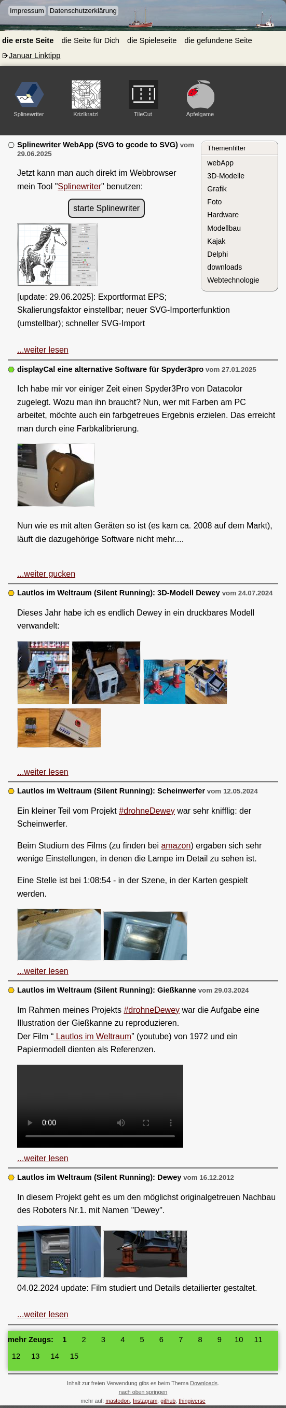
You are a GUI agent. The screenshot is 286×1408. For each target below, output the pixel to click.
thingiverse (192, 1401)
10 (239, 1339)
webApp (220, 163)
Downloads (203, 1383)
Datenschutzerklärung (83, 11)
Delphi (217, 254)
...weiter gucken (46, 573)
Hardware (223, 215)
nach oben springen (143, 1392)
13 (35, 1356)
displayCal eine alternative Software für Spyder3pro (110, 369)
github (167, 1401)
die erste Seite (27, 40)
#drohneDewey (147, 810)
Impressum (27, 11)
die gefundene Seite (218, 40)
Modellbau (224, 228)
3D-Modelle (225, 176)
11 (258, 1339)
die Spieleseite (151, 40)
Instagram (145, 1401)
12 (16, 1356)
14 (55, 1356)
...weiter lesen (43, 349)
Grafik (216, 189)
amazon (175, 845)
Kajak (216, 241)
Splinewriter (79, 186)
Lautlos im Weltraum (92, 1036)
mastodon (117, 1401)
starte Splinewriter (106, 208)
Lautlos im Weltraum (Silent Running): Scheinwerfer (111, 791)
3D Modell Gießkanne (100, 1106)
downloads (224, 267)
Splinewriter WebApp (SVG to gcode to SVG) (97, 145)
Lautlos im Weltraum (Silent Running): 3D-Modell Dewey (119, 593)
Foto (214, 202)
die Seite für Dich (90, 40)
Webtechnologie (233, 280)
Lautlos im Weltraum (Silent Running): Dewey (99, 1177)
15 (74, 1356)
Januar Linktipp (34, 55)
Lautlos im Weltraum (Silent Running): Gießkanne (106, 990)
